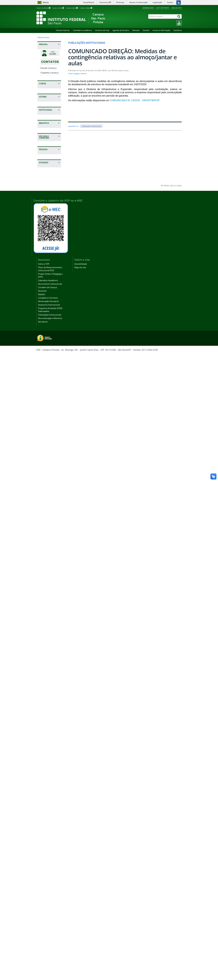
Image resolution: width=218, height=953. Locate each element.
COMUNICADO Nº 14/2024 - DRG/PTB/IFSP (135, 100)
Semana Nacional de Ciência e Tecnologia (49, 698)
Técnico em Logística (46, 212)
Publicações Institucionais (47, 504)
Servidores (45, 517)
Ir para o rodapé (86, 8)
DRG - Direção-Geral (47, 341)
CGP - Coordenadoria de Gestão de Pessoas (49, 392)
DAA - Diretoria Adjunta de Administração (48, 296)
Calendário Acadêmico (82, 30)
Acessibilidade (148, 8)
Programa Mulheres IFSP (47, 751)
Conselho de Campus (46, 453)
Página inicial (43, 37)
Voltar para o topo (171, 785)
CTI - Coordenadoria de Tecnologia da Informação (49, 358)
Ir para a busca (72, 8)
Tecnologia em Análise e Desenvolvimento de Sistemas (49, 117)
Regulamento (47, 556)
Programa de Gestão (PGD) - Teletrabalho (47, 494)
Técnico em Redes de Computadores (48, 204)
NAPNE (44, 365)
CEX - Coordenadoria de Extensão (48, 373)
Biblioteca (45, 535)
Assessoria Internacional (47, 485)
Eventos (146, 30)
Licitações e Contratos (46, 470)
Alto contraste (162, 8)
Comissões (45, 588)
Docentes (45, 459)
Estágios (44, 287)
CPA (42, 597)
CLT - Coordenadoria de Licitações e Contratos (50, 306)
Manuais (136, 30)
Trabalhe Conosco (49, 72)
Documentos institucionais (47, 445)
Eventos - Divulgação (45, 743)
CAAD (43, 592)
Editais (43, 660)
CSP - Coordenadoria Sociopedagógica (48, 268)
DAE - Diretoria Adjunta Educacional (47, 250)
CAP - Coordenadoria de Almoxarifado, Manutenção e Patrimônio (48, 317)
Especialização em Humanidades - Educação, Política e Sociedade (49, 160)
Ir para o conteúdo (43, 8)
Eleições (44, 463)
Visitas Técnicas (48, 764)
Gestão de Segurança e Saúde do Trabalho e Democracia (49, 172)
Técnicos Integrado (50, 197)
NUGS (43, 583)
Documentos (46, 560)
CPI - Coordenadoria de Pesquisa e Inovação (49, 382)
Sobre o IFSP (46, 412)
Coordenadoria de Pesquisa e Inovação (49, 641)
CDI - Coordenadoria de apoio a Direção (49, 349)
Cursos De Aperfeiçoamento (48, 227)
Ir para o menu (58, 8)
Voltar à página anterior (77, 73)
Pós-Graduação (48, 144)
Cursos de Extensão (45, 726)
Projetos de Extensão (46, 758)
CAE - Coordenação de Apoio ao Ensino (49, 259)
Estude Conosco (48, 68)
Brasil (46, 2)
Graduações (46, 99)
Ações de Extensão (49, 719)
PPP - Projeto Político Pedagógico (46, 617)
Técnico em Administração (47, 191)
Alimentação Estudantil (46, 478)
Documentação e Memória (48, 512)
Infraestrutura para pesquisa (47, 689)
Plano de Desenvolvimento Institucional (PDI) (49, 420)
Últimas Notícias (63, 30)
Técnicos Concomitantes (48, 183)
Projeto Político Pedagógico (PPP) (48, 430)
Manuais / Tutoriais (45, 550)
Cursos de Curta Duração (48, 92)
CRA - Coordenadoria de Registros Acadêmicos (48, 278)
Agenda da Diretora (120, 30)
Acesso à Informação (161, 30)
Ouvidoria (177, 30)
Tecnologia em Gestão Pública (47, 137)
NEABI (43, 578)
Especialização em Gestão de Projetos (49, 150)
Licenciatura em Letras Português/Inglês (48, 128)
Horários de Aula (102, 30)
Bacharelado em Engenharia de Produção (48, 107)
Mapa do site (176, 8)
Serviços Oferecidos (45, 542)
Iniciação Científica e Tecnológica (49, 666)
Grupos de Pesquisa (45, 682)
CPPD (43, 602)
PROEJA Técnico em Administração (49, 219)
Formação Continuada (46, 608)
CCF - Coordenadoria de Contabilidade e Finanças (48, 330)
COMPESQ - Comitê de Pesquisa (46, 652)
